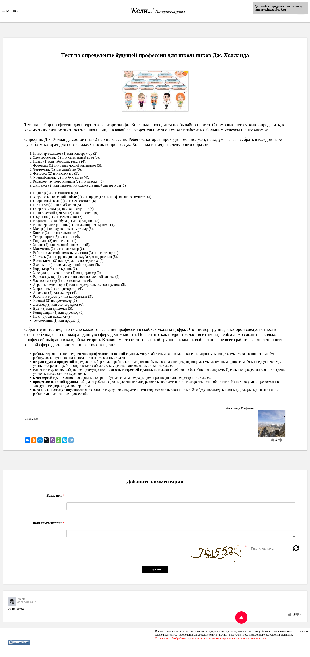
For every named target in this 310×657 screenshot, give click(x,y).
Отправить (154, 569)
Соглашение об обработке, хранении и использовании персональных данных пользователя (210, 638)
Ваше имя (55, 495)
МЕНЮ (11, 11)
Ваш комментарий (48, 523)
